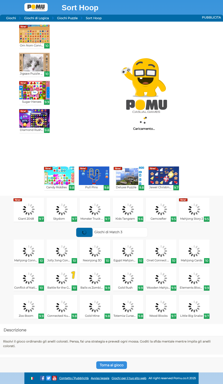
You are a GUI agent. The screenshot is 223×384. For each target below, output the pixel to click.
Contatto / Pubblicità (74, 378)
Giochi (11, 18)
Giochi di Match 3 (99, 232)
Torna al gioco (111, 365)
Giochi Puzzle (67, 18)
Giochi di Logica (36, 18)
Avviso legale (100, 378)
